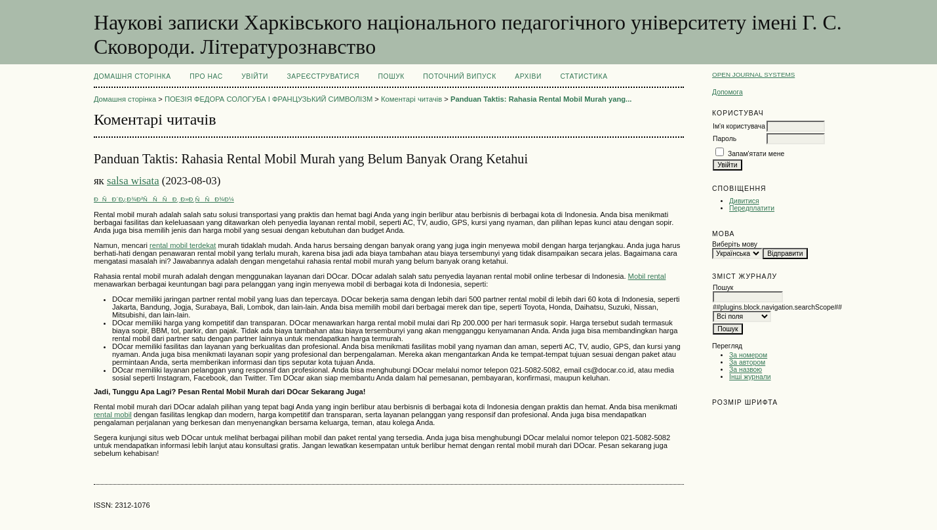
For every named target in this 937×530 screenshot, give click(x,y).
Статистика (583, 76)
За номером (748, 355)
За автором (747, 362)
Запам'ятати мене (756, 153)
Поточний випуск (459, 76)
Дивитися (744, 201)
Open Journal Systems (753, 74)
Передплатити (751, 208)
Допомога (727, 92)
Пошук (391, 76)
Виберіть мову (734, 244)
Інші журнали (749, 376)
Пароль (724, 138)
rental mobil (113, 414)
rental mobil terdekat (183, 245)
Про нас (206, 76)
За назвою (745, 369)
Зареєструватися (323, 76)
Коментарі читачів (411, 99)
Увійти (254, 76)
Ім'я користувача (739, 126)
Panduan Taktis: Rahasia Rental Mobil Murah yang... (540, 99)
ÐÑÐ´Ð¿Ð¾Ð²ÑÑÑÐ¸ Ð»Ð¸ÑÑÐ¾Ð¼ (164, 199)
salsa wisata (133, 180)
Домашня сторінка (132, 76)
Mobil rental (647, 276)
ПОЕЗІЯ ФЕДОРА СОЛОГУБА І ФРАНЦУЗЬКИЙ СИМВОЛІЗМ (268, 99)
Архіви (528, 76)
